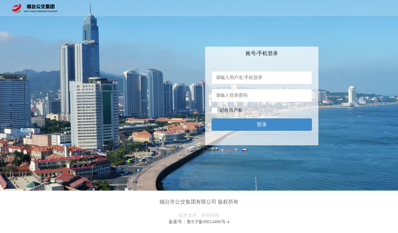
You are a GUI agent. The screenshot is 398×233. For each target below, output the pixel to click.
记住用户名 (231, 110)
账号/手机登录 (262, 53)
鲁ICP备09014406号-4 (208, 221)
